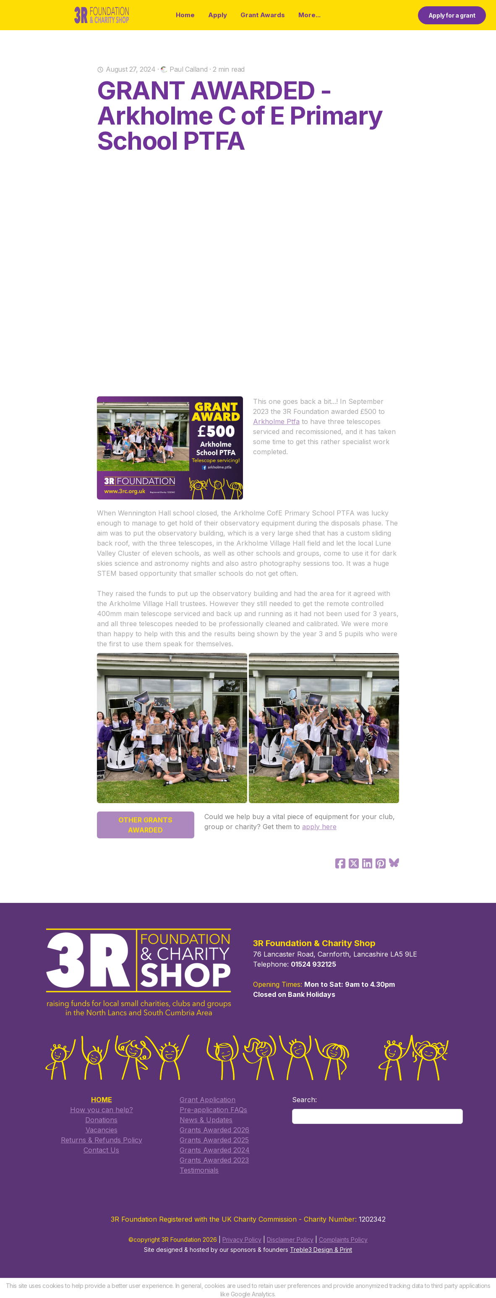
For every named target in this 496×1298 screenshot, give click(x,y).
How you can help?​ (101, 1110)
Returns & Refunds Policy (101, 1140)
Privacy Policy (241, 1239)
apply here (319, 826)
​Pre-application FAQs (213, 1110)
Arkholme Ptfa (276, 421)
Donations (101, 1120)
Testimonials (199, 1170)
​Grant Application (207, 1099)
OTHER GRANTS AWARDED (145, 825)
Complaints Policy (343, 1239)
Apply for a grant (451, 15)
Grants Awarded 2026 (214, 1130)
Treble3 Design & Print (321, 1250)
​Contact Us (101, 1150)
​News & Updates (206, 1120)
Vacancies (101, 1130)
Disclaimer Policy (290, 1239)
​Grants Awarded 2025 (214, 1140)
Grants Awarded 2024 (215, 1150)
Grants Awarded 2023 (214, 1160)
